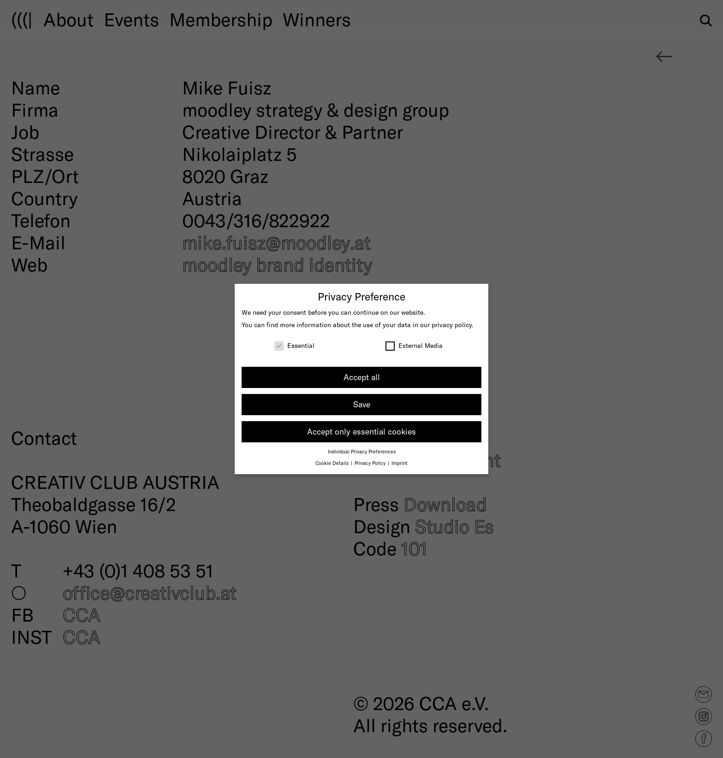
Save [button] (361, 404)
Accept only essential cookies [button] (361, 431)
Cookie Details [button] (332, 463)
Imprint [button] (399, 463)
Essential (294, 345)
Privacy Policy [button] (371, 463)
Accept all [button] (362, 377)
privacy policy (452, 325)
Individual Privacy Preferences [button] (362, 451)
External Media (414, 345)
